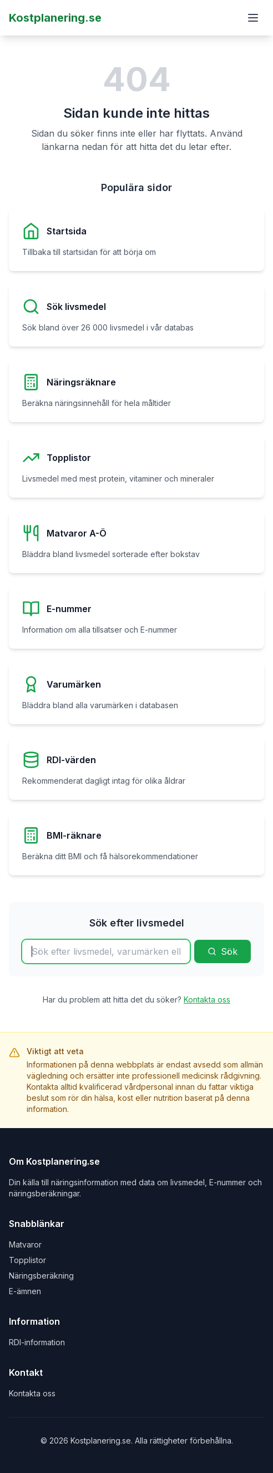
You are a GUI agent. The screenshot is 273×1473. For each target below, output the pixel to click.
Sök (222, 951)
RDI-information (37, 1342)
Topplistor (27, 1260)
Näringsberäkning (41, 1275)
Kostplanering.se (55, 17)
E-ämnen (25, 1291)
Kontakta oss (207, 999)
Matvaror (25, 1244)
